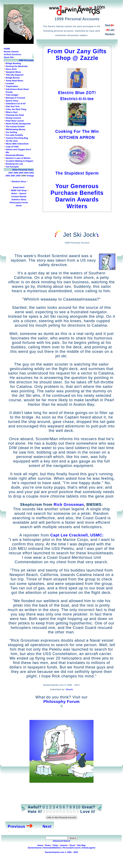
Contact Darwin (18, 196)
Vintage (30, 175)
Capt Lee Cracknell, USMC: (77, 535)
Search (22, 193)
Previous (16, 826)
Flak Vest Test (12, 106)
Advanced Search (61, 841)
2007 (10, 173)
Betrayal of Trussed (15, 98)
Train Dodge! (12, 95)
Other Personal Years (22, 170)
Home (19, 205)
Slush (72, 845)
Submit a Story (19, 199)
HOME (7, 49)
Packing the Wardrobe (17, 66)
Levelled (10, 83)
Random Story (19, 181)
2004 (26, 173)
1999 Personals (26, 60)
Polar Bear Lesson (15, 121)
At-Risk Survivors (12, 54)
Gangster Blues (13, 72)
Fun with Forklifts (14, 135)
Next (47, 826)
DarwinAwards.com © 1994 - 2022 (61, 852)
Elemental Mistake (15, 155)
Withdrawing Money (15, 129)
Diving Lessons (13, 118)
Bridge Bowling (13, 63)
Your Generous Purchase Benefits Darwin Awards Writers (76, 192)
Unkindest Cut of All (15, 103)
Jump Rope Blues (14, 80)
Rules (14, 193)
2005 (21, 173)
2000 (18, 175)
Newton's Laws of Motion (18, 158)
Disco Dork (11, 69)
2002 (8, 175)
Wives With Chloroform (17, 144)
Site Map (81, 845)
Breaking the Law (14, 164)
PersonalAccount (71, 848)
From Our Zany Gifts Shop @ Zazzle (77, 54)
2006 (16, 173)
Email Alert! (19, 187)
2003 (31, 173)
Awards (64, 845)
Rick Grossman (69, 504)
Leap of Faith (12, 146)
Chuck (69, 689)
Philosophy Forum (19, 202)
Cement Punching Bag (17, 138)
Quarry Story (12, 100)
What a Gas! (12, 112)
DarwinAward (34, 848)
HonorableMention (52, 848)
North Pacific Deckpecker (18, 123)
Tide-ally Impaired (14, 75)
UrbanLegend (88, 848)
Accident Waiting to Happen (19, 161)
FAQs (55, 845)
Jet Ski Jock (12, 141)
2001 (13, 175)
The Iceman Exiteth (15, 126)
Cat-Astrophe (12, 166)
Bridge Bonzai (13, 78)
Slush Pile (9, 57)
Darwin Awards (11, 51)
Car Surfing (11, 132)
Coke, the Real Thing (16, 109)
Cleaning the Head (15, 115)
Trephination (12, 86)
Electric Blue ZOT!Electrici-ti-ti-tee (77, 92)
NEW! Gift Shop (19, 190)
